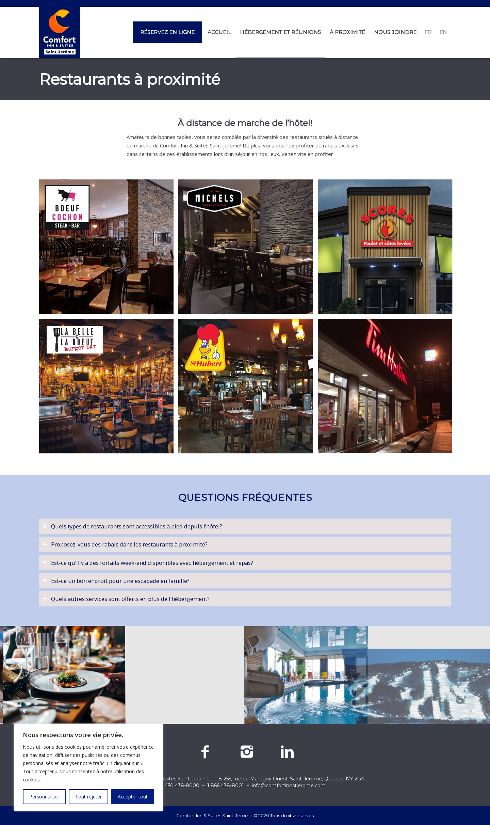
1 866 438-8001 (225, 785)
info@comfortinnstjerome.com (289, 785)
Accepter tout (133, 796)
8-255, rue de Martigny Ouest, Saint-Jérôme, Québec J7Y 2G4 (291, 779)
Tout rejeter (88, 796)
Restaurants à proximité (129, 79)
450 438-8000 (182, 785)
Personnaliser (44, 796)
